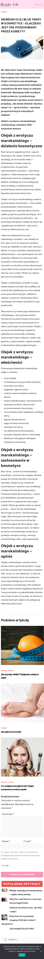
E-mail (27, 841)
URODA (11, 671)
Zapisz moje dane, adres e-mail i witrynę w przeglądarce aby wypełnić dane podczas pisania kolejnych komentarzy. (20, 855)
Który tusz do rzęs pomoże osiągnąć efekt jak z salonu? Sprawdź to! (19, 920)
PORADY (4, 12)
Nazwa (6, 841)
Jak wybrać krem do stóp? (11, 731)
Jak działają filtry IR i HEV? (21, 928)
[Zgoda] (41, 951)
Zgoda (22, 955)
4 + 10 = (6, 865)
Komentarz (8, 814)
